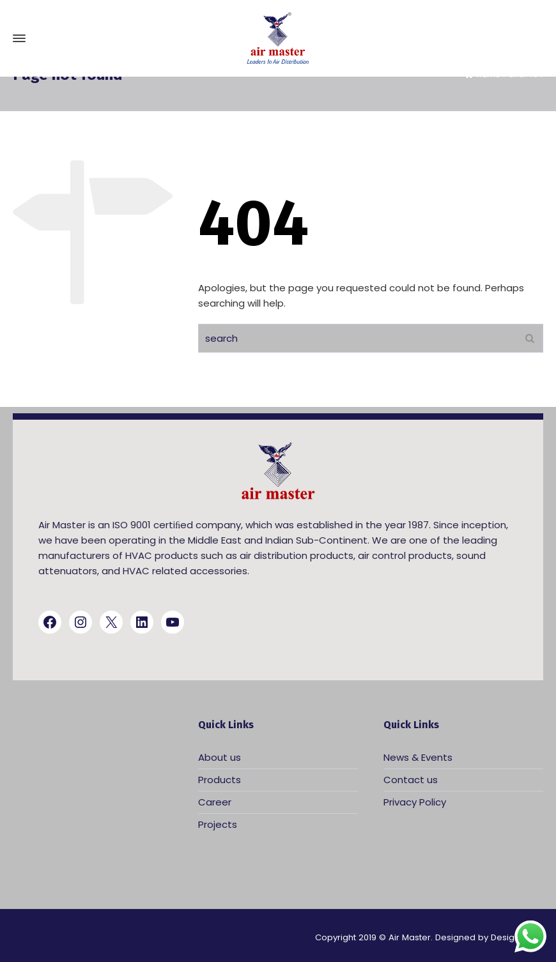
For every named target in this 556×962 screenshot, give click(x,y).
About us (219, 757)
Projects (217, 824)
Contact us (410, 779)
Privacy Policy (414, 802)
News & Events (417, 757)
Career (214, 802)
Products (219, 779)
